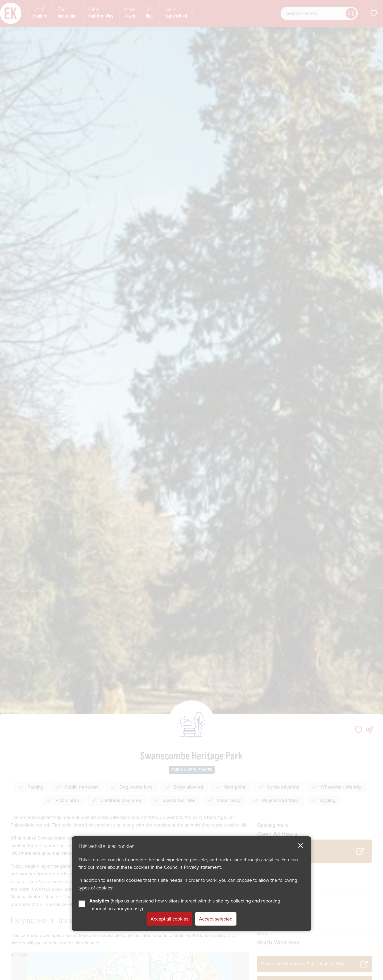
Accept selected (215, 918)
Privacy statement (202, 867)
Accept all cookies (169, 918)
